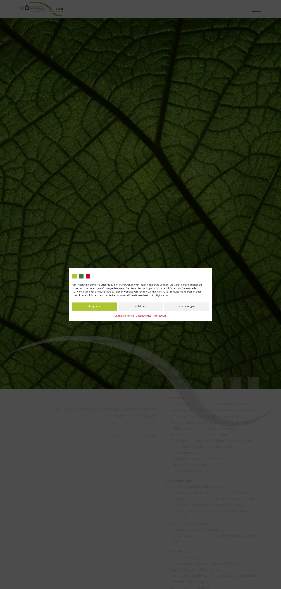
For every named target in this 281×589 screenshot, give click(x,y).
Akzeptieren (94, 306)
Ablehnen (140, 306)
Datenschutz (143, 315)
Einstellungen (186, 306)
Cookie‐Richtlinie (124, 315)
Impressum (159, 315)
